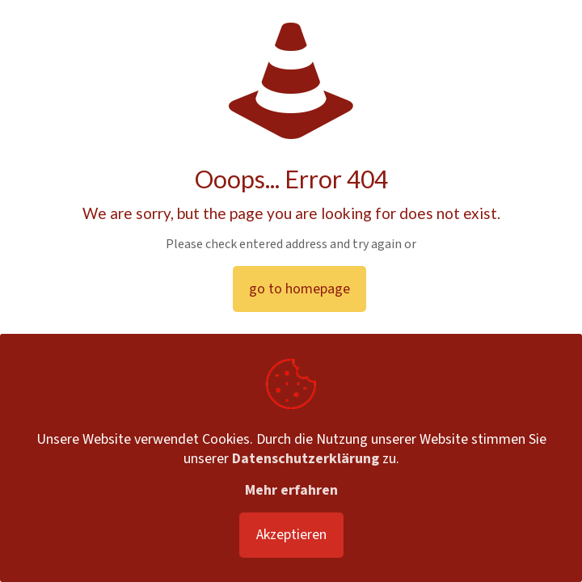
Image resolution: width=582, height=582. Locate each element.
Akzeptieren (291, 535)
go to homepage (299, 289)
